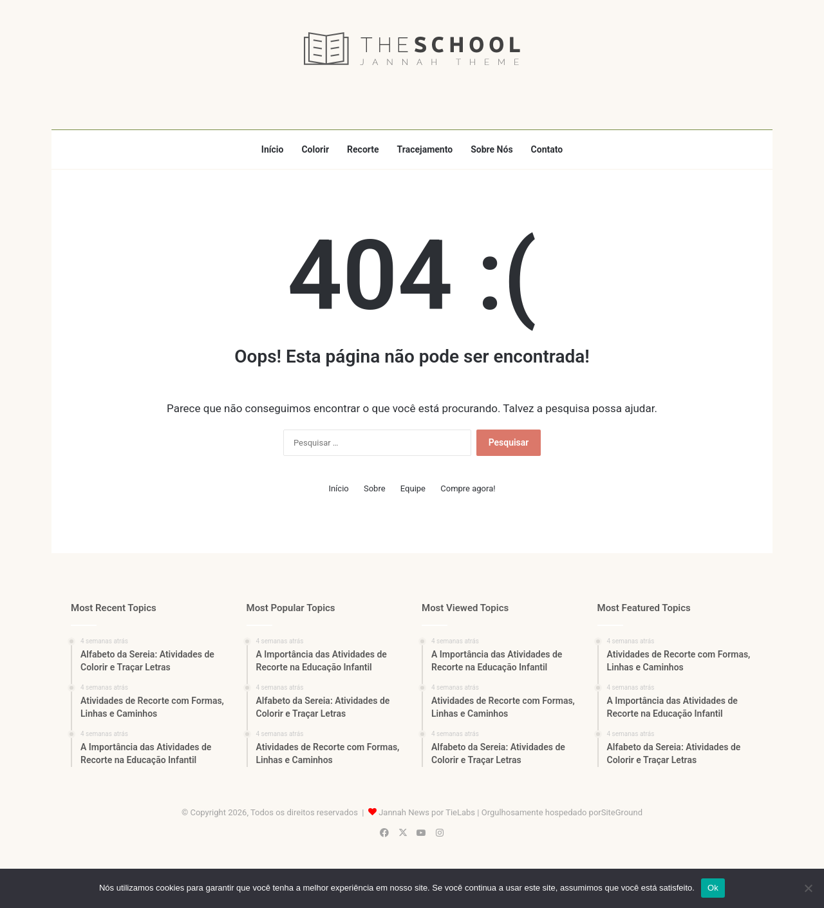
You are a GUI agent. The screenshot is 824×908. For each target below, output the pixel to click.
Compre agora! (467, 488)
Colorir (315, 149)
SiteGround (621, 812)
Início (272, 149)
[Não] (807, 888)
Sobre (375, 488)
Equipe (413, 488)
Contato (547, 149)
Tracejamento (425, 149)
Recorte (363, 149)
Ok (712, 888)
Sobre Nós (491, 149)
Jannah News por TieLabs (427, 812)
